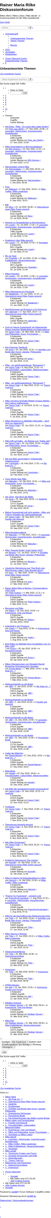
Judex (11, 628)
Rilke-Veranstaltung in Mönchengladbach (23, 147)
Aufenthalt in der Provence (17, 626)
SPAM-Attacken (12, 985)
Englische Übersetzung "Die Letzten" (21, 860)
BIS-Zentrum (15, 149)
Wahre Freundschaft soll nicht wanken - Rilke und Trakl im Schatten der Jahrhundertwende (27, 513)
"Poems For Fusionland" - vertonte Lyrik (23, 896)
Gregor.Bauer (15, 669)
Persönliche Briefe (13, 651)
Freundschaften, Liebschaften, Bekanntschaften (26, 370)
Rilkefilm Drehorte (13, 1003)
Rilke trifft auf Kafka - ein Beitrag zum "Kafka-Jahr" (28, 441)
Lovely (12, 225)
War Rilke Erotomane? (15, 842)
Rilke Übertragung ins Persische (19, 292)
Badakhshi (13, 294)
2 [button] (5, 98)
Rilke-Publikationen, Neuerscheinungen (26, 259)
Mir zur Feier (11, 256)
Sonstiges (43, 243)
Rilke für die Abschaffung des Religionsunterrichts (27, 916)
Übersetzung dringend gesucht (19, 825)
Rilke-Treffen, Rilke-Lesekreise (25, 190)
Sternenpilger (15, 169)
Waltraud (13, 189)
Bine (11, 207)
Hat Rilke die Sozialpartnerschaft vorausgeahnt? (27, 789)
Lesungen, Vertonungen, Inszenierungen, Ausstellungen (26, 226)
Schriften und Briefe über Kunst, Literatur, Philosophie (27, 351)
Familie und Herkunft (14, 519)
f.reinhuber (14, 463)
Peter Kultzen (15, 593)
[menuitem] (21, 38)
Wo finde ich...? (43, 686)
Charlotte (13, 258)
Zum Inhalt (5, 22)
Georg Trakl (14, 332)
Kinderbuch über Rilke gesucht (19, 240)
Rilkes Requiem (12, 274)
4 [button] (5, 102)
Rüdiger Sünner (16, 1005)
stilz (10, 987)
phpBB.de (31, 1196)
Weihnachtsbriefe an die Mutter (19, 684)
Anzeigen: (15, 1042)
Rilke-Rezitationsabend (15, 532)
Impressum (10, 969)
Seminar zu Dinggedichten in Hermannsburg (25, 223)
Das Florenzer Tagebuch (16, 347)
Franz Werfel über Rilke (16, 479)
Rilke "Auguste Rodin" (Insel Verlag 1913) (24, 550)
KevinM (12, 862)
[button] (5, 88)
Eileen (12, 611)
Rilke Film (9, 1021)
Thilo (11, 918)
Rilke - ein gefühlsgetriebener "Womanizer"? (25, 365)
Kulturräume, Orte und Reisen (18, 613)
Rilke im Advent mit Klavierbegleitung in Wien (25, 878)
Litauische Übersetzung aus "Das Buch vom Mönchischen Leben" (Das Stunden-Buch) (25, 569)
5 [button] (5, 104)
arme (11, 350)
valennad (13, 312)
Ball (7, 205)
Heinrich (12, 880)
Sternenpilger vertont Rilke (17, 167)
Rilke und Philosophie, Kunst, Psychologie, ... (27, 333)
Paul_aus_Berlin (16, 129)
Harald (12, 773)
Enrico (13, 648)
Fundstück (10, 807)
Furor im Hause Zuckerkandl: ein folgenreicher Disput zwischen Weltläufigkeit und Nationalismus (27, 328)
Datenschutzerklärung (15, 952)
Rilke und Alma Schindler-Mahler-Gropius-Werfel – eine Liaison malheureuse (28, 402)
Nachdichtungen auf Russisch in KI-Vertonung (26, 309)
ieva (11, 573)
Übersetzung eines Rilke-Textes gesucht (27, 208)
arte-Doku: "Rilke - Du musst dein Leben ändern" (27, 127)
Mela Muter (10, 771)
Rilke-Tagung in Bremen (16, 934)
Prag (7, 187)
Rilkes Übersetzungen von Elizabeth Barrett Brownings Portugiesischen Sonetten (25, 665)
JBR (11, 686)
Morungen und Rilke (14, 608)
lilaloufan (13, 481)
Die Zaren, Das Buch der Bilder (19, 497)
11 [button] (6, 109)
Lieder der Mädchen (14, 753)
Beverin (12, 553)
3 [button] (5, 100)
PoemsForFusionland (18, 898)
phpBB (14, 1192)
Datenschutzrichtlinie (14, 956)
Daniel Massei (15, 755)
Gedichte (43, 499)
